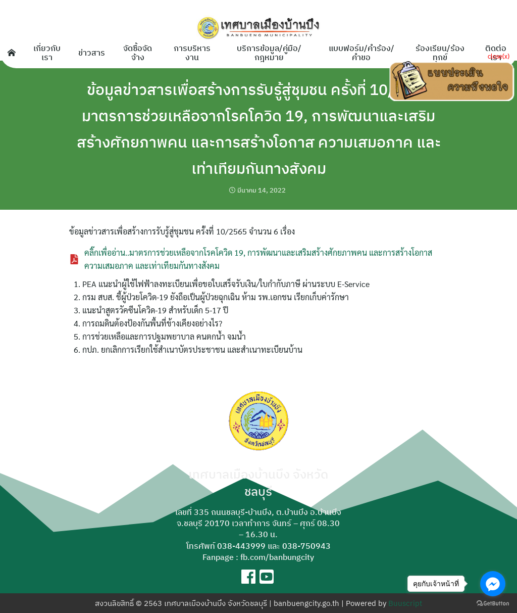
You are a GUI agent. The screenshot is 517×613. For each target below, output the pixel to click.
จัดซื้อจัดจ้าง (137, 52)
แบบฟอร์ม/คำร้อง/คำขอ (361, 52)
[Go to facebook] (492, 583)
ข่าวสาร (91, 53)
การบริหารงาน (192, 52)
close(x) (498, 56)
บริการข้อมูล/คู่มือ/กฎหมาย (269, 52)
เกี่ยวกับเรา (47, 52)
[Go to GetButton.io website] (493, 603)
